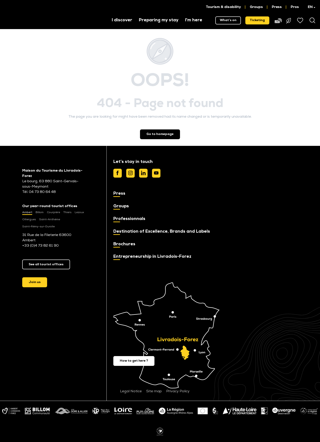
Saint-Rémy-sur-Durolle (38, 226)
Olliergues (29, 219)
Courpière (53, 212)
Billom (40, 212)
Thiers (67, 212)
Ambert (27, 212)
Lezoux (79, 212)
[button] (309, 7)
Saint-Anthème (49, 219)
